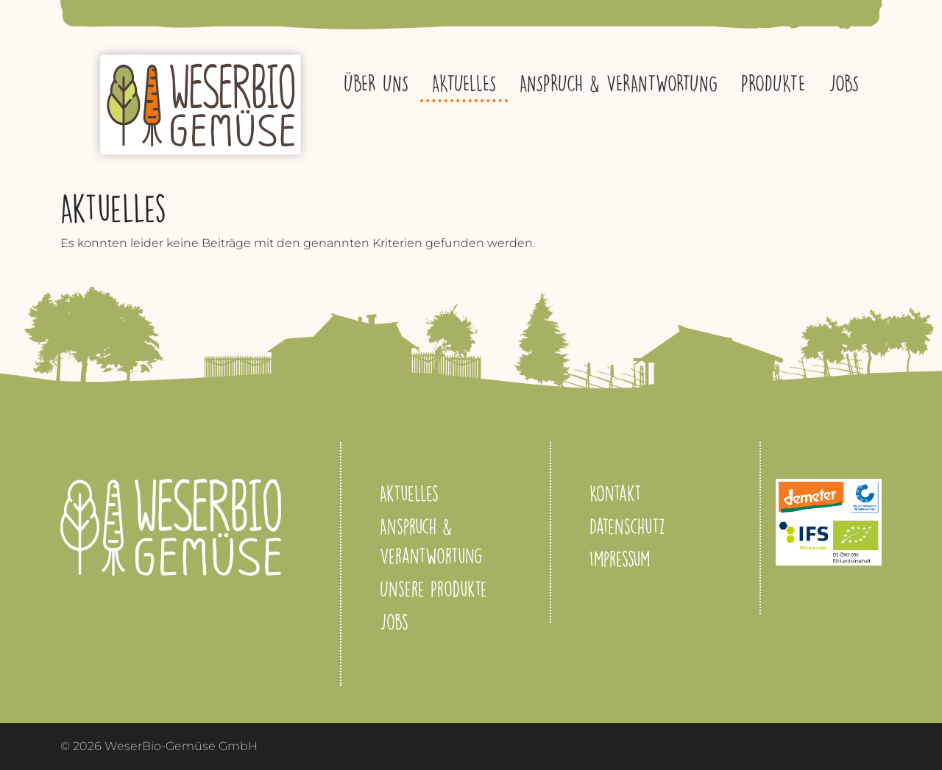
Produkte (773, 83)
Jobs (844, 83)
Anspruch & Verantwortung (619, 83)
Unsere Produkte (433, 589)
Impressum (619, 558)
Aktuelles (464, 83)
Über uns (376, 83)
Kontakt (615, 493)
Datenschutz (627, 526)
